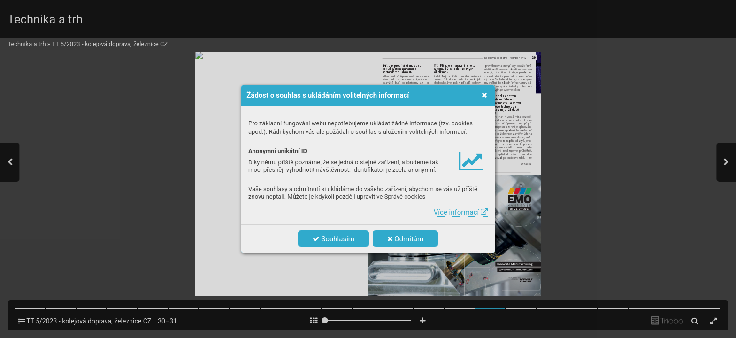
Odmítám (405, 239)
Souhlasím (333, 239)
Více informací (461, 212)
